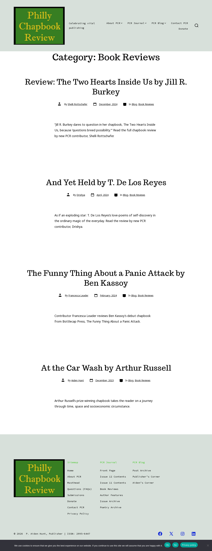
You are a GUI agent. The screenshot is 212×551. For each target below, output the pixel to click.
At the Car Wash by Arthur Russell (106, 368)
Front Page (107, 470)
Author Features (111, 495)
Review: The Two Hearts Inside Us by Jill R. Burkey (106, 86)
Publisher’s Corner (146, 476)
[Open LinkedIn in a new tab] (193, 534)
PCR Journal (136, 23)
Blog (134, 104)
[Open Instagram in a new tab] (182, 534)
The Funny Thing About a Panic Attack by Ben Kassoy (106, 278)
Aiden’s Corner (143, 482)
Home (70, 470)
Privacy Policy (78, 513)
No (175, 545)
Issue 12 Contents (113, 476)
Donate (183, 28)
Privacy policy (189, 545)
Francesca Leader (78, 295)
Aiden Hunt (77, 380)
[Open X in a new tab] (171, 534)
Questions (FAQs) (79, 489)
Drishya (81, 195)
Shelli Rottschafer (77, 104)
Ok (167, 545)
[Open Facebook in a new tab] (160, 534)
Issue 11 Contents (113, 482)
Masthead (73, 482)
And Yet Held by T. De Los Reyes (106, 182)
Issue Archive (110, 501)
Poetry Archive (110, 507)
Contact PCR (179, 23)
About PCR (114, 23)
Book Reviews (146, 104)
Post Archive (142, 470)
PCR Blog (159, 23)
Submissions (75, 495)
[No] (207, 545)
